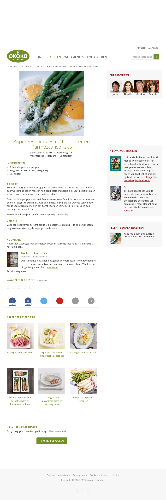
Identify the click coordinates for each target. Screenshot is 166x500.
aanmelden (153, 48)
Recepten (54, 57)
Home (38, 57)
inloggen (141, 48)
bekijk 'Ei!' (129, 210)
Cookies (94, 475)
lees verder (52, 267)
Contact (51, 475)
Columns (105, 475)
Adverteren (64, 475)
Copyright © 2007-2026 (73, 480)
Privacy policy (80, 475)
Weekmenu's (74, 57)
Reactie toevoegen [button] (52, 440)
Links (116, 475)
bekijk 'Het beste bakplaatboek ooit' (140, 179)
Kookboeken (97, 57)
